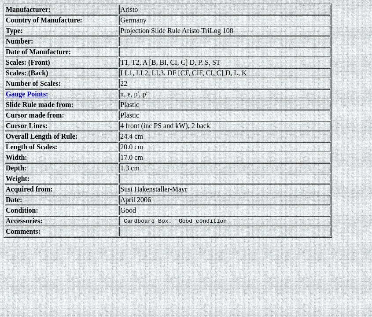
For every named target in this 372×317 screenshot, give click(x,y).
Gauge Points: (27, 94)
